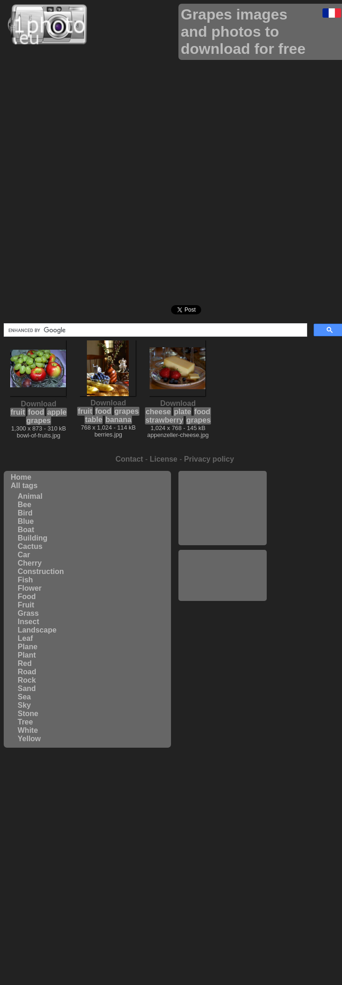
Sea (24, 697)
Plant (27, 655)
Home (21, 477)
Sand (27, 688)
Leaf (25, 638)
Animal (30, 496)
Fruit (26, 605)
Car (24, 555)
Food (27, 596)
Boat (26, 530)
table (93, 420)
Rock (27, 680)
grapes (38, 420)
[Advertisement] (222, 508)
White (28, 730)
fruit (18, 412)
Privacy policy (209, 459)
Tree (25, 722)
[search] (154, 330)
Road (27, 672)
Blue (26, 521)
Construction (41, 571)
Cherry (30, 563)
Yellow (29, 739)
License (164, 459)
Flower (30, 588)
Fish (25, 580)
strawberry (164, 420)
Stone (28, 714)
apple (56, 412)
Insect (28, 622)
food (36, 412)
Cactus (30, 546)
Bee (24, 505)
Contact (129, 459)
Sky (24, 705)
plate (182, 412)
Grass (28, 613)
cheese (158, 412)
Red (25, 663)
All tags (24, 485)
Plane (28, 647)
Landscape (37, 630)
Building (32, 538)
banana (118, 420)
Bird (25, 513)
